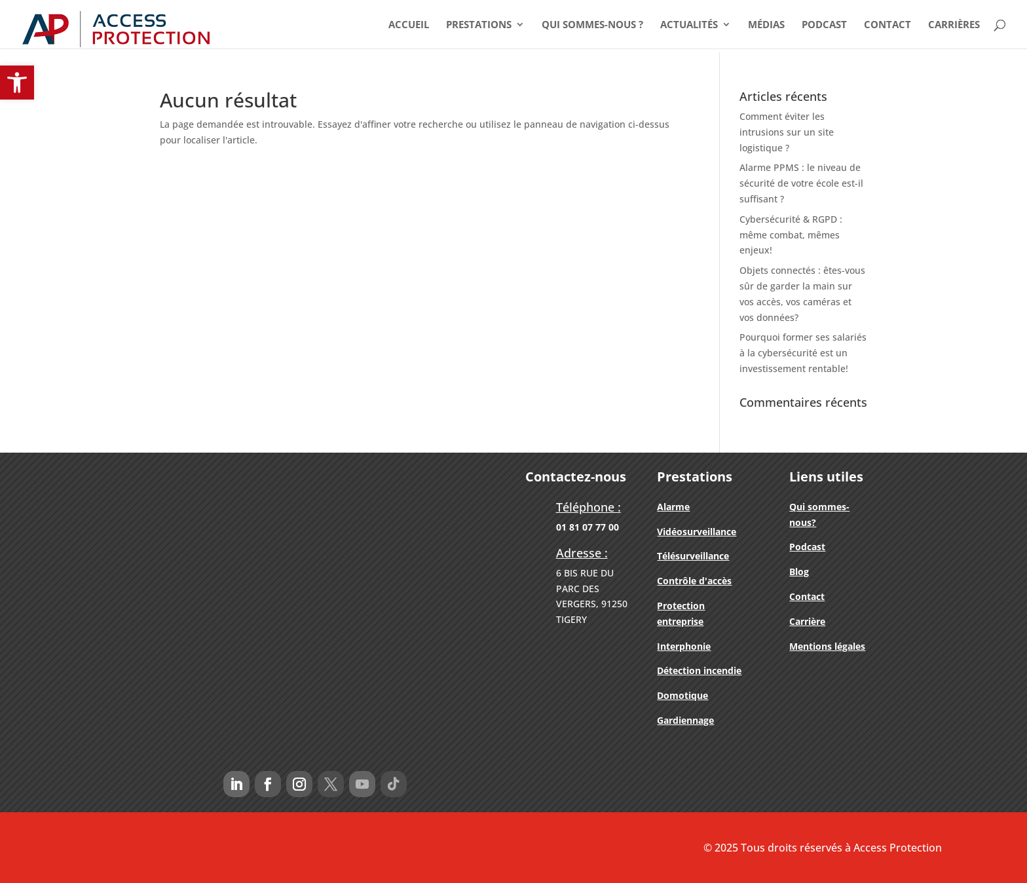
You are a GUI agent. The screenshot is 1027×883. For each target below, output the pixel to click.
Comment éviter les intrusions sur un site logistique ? (786, 132)
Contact (887, 25)
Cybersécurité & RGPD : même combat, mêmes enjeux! (790, 235)
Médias (766, 25)
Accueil (408, 25)
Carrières (954, 25)
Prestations (479, 25)
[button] (17, 83)
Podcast (824, 25)
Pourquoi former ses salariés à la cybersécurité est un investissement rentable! (803, 353)
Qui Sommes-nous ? (592, 25)
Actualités (689, 25)
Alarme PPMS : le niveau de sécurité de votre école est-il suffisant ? (801, 183)
